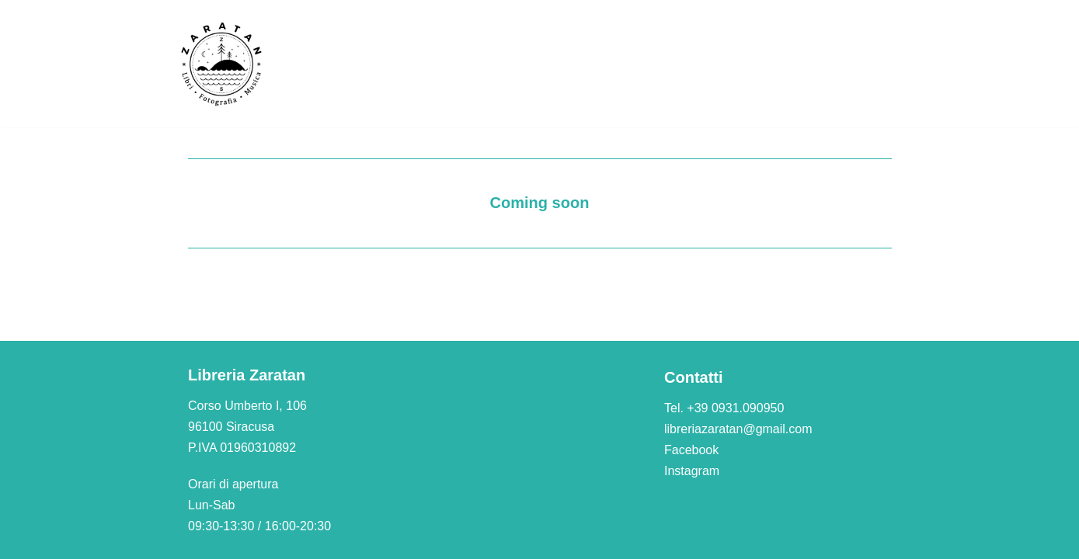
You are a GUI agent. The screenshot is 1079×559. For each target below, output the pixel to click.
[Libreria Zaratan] (222, 63)
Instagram (691, 470)
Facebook (691, 450)
